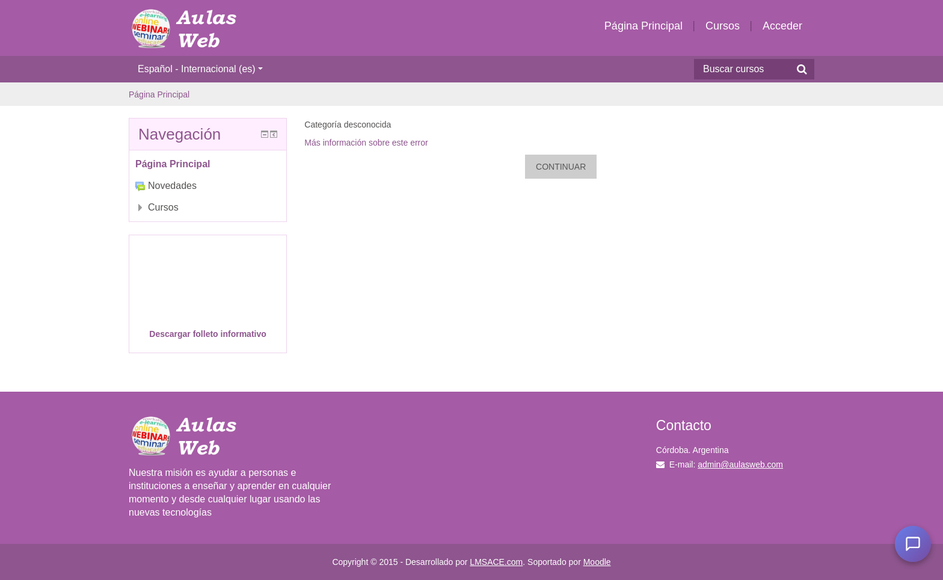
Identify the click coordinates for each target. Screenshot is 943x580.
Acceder (782, 26)
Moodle (597, 562)
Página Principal (643, 26)
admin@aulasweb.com (740, 464)
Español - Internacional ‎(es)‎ (200, 69)
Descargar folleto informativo (207, 334)
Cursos (722, 26)
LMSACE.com (496, 562)
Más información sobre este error (366, 142)
